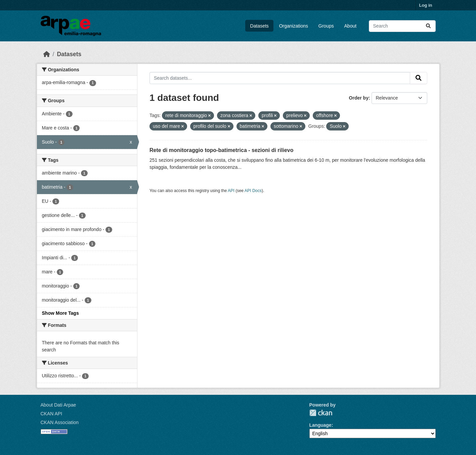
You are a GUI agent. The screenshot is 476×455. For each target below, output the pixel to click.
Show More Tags (60, 313)
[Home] (46, 54)
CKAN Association (60, 422)
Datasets (259, 26)
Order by (359, 98)
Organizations (293, 26)
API (231, 190)
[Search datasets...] (402, 26)
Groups (326, 26)
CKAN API (51, 413)
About (350, 26)
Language (320, 425)
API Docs (253, 190)
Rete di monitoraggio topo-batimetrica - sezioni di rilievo (221, 150)
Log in (425, 5)
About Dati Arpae (58, 405)
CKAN (320, 412)
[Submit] (428, 26)
